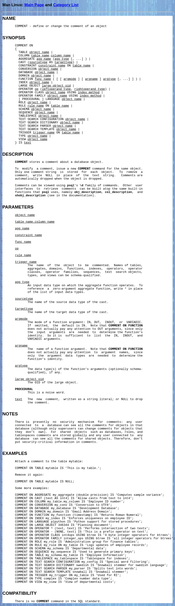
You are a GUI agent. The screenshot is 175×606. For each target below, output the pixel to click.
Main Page (34, 5)
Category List (65, 5)
